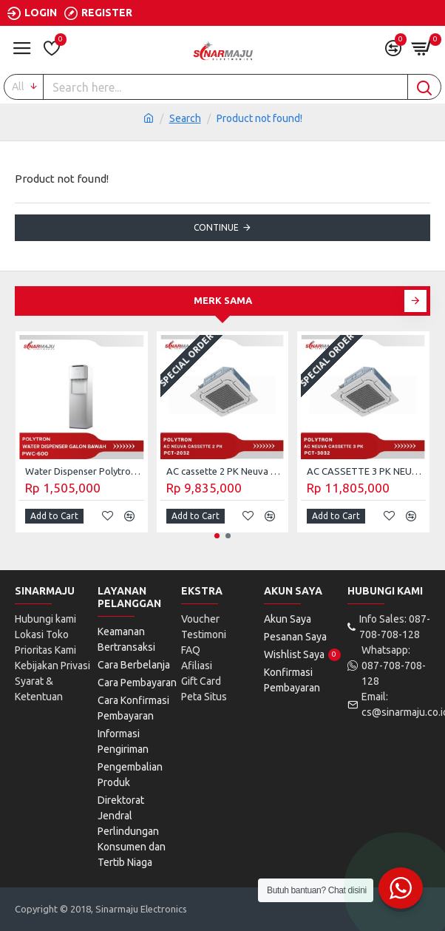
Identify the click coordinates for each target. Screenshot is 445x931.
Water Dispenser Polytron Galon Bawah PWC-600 (84, 471)
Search (185, 118)
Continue (216, 227)
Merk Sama (223, 300)
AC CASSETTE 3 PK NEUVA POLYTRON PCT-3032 (366, 471)
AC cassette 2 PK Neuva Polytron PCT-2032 (225, 471)
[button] (415, 301)
